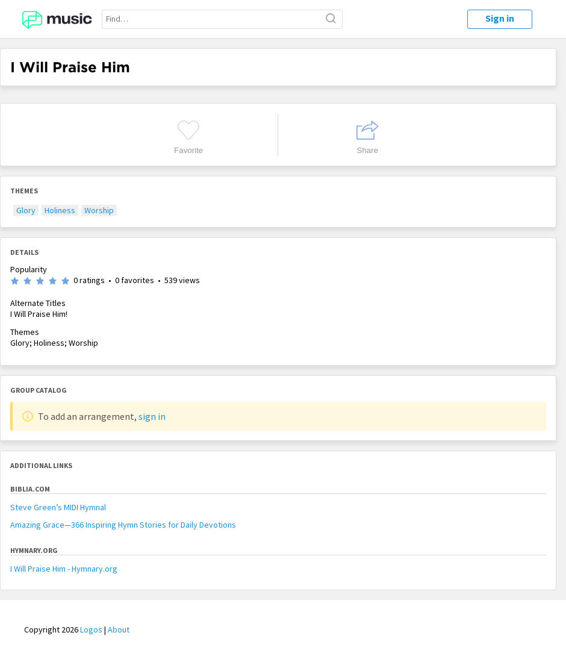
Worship (99, 210)
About (118, 629)
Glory (26, 210)
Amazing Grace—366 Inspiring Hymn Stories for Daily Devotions (123, 524)
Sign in (499, 18)
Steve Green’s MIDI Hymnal (58, 507)
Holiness (60, 210)
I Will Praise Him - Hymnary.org (63, 568)
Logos (91, 629)
